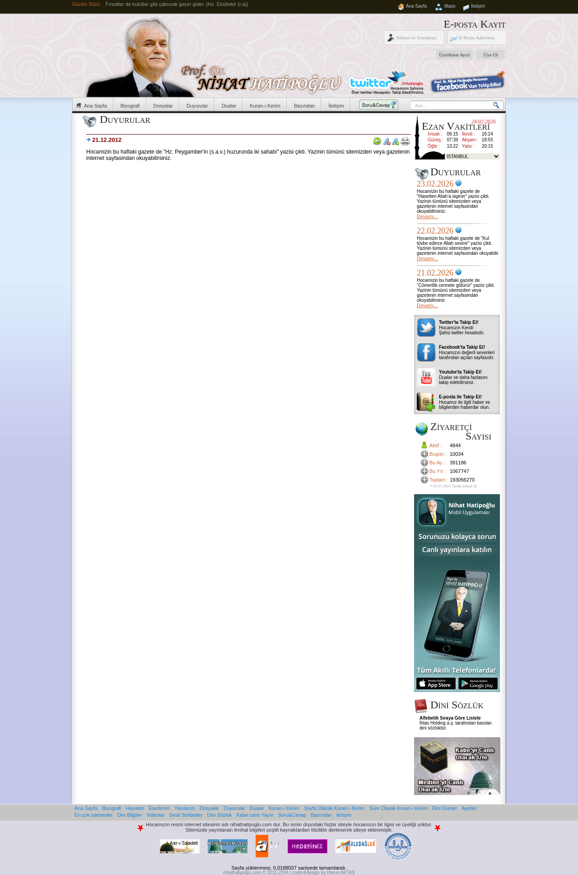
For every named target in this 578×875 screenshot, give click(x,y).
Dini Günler (444, 808)
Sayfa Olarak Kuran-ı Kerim (334, 808)
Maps (449, 6)
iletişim (344, 815)
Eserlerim (159, 808)
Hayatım (135, 808)
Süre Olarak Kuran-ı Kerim (398, 808)
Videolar (155, 815)
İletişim (478, 6)
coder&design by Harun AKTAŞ (323, 872)
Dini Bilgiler (129, 815)
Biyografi (130, 105)
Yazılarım (184, 808)
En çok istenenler (93, 815)
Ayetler (469, 808)
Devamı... (427, 216)
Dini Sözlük (219, 815)
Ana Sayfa (416, 6)
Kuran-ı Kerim (265, 105)
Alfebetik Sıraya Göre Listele (450, 718)
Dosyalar (163, 105)
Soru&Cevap (292, 815)
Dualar (229, 105)
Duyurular (197, 105)
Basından (304, 105)
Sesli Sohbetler (186, 815)
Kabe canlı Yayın (255, 815)
